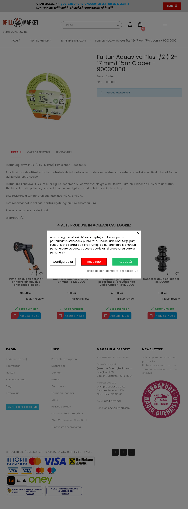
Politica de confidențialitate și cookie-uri (111, 271)
